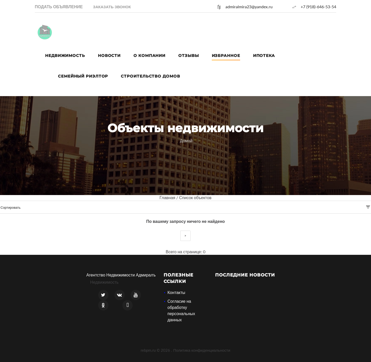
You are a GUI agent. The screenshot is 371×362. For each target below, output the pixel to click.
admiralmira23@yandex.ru (249, 6)
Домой (186, 140)
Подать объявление (59, 6)
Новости (109, 55)
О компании (149, 55)
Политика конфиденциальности (201, 350)
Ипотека (264, 55)
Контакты (176, 292)
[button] (112, 6)
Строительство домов (150, 76)
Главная (167, 197)
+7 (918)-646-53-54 (318, 6)
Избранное (226, 55)
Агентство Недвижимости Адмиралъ (121, 274)
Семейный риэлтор (83, 76)
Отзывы (188, 55)
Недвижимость (65, 55)
